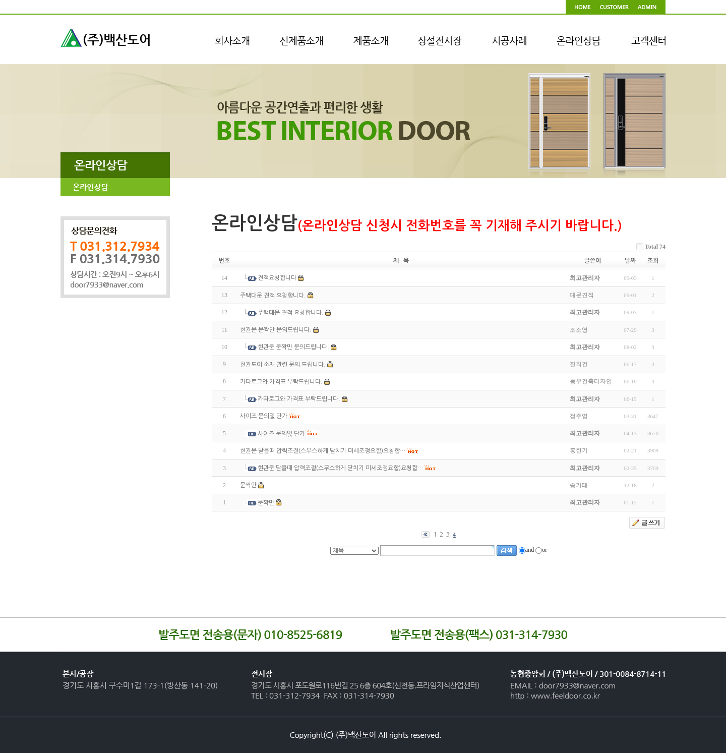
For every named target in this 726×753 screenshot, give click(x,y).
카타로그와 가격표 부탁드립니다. (281, 382)
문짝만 (248, 486)
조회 (652, 261)
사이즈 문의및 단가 (263, 417)
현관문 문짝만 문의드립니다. (276, 330)
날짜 (630, 261)
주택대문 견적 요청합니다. (273, 296)
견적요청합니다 (277, 278)
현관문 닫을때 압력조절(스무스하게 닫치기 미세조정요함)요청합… (322, 451)
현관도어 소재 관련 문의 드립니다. (283, 365)
